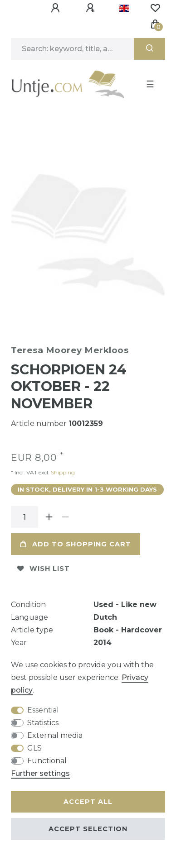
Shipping (62, 469)
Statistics (43, 722)
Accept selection (88, 829)
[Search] (149, 49)
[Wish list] (155, 8)
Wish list (43, 565)
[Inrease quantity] (49, 514)
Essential (43, 710)
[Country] (124, 8)
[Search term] (72, 49)
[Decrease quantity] (65, 514)
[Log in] (56, 8)
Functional (47, 760)
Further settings (40, 773)
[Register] (91, 8)
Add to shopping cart (75, 541)
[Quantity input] (24, 514)
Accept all (88, 802)
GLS (34, 748)
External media (55, 735)
